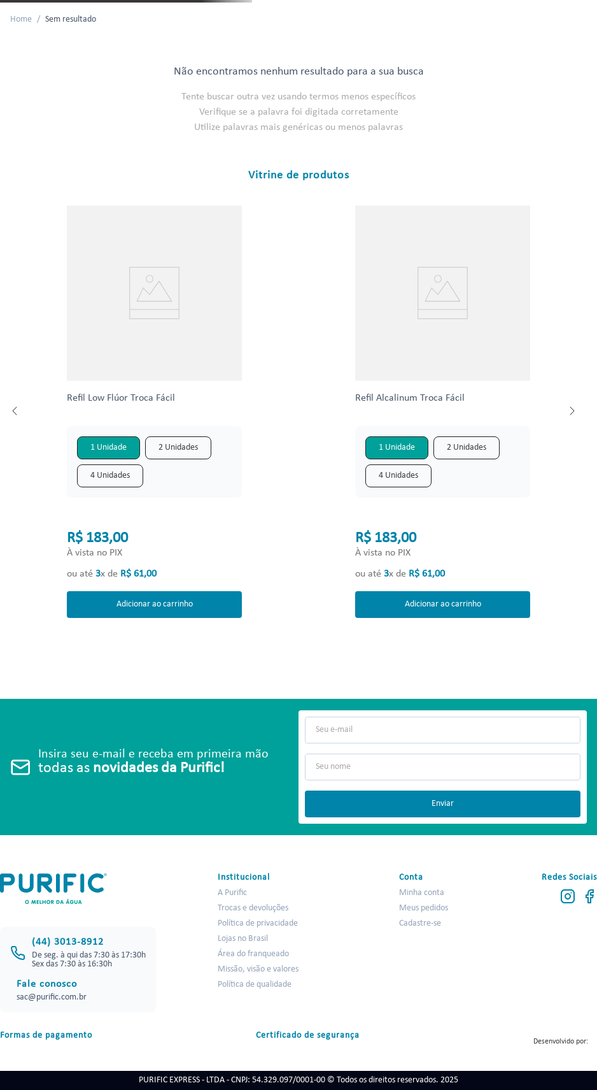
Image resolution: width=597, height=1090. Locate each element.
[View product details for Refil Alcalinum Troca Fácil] (443, 410)
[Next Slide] (571, 411)
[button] (108, 447)
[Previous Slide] (15, 411)
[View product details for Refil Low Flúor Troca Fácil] (154, 410)
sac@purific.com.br (52, 997)
